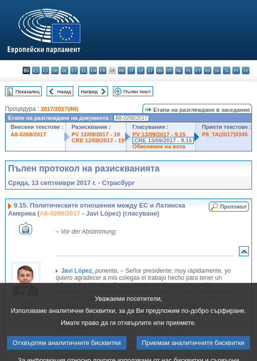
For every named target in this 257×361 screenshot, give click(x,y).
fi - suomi (236, 70)
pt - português (198, 70)
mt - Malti (169, 70)
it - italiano (131, 70)
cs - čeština (45, 70)
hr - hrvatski (121, 70)
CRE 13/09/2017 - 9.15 (163, 140)
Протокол (233, 207)
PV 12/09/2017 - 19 (96, 134)
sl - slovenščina (226, 70)
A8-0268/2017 (28, 134)
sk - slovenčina (217, 70)
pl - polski (188, 70)
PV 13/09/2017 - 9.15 (159, 134)
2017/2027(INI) (59, 109)
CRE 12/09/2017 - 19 (98, 140)
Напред (89, 91)
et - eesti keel (74, 70)
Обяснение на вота (159, 146)
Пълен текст (137, 91)
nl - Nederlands (179, 70)
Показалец (28, 91)
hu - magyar (160, 70)
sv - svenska (245, 70)
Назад (64, 91)
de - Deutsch (64, 70)
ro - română (207, 70)
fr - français (102, 70)
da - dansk (55, 70)
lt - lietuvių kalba (150, 70)
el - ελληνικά (83, 70)
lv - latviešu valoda (141, 70)
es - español (36, 70)
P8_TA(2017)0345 (224, 134)
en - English (93, 70)
